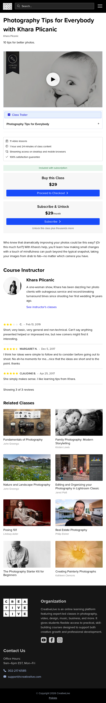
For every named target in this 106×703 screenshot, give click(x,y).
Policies (53, 698)
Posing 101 (10, 530)
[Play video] (53, 79)
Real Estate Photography (71, 530)
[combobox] (54, 6)
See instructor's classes (41, 307)
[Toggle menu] (100, 6)
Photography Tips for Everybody (28, 124)
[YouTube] (44, 640)
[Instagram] (60, 640)
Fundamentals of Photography (23, 439)
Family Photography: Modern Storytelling (74, 441)
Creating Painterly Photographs (75, 571)
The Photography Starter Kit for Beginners (23, 573)
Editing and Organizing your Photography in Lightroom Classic (77, 486)
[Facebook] (52, 640)
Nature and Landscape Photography (26, 484)
